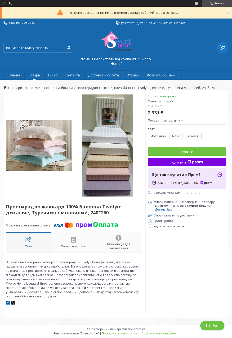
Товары (34, 75)
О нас (52, 75)
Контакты (72, 75)
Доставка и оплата (103, 75)
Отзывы (132, 75)
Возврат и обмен (161, 75)
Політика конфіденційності (160, 333)
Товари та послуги (25, 88)
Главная (14, 75)
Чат (212, 326)
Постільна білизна (58, 88)
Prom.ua (139, 329)
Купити (187, 151)
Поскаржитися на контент (120, 333)
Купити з (187, 162)
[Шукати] (68, 47)
